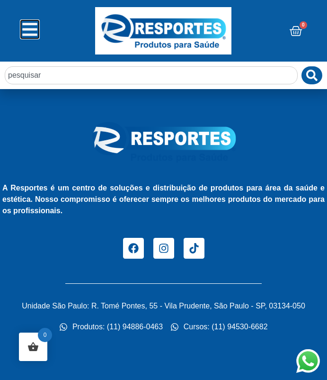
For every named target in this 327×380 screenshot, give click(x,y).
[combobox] (151, 75)
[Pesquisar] (311, 75)
